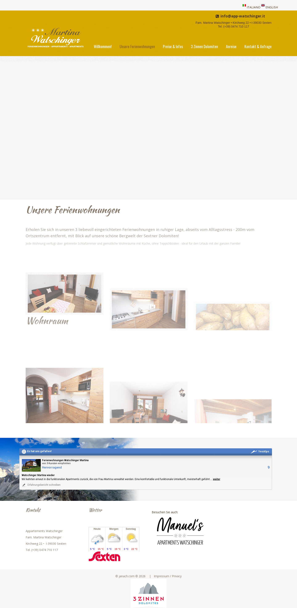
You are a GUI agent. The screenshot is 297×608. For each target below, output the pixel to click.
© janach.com (125, 580)
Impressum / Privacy (168, 580)
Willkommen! (103, 46)
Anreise (231, 46)
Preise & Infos (173, 46)
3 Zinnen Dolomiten (204, 46)
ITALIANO (253, 7)
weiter (216, 479)
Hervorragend (52, 467)
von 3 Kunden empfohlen (56, 463)
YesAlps (260, 451)
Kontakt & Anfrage (258, 46)
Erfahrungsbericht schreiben (41, 485)
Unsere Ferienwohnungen (137, 46)
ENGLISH (271, 7)
